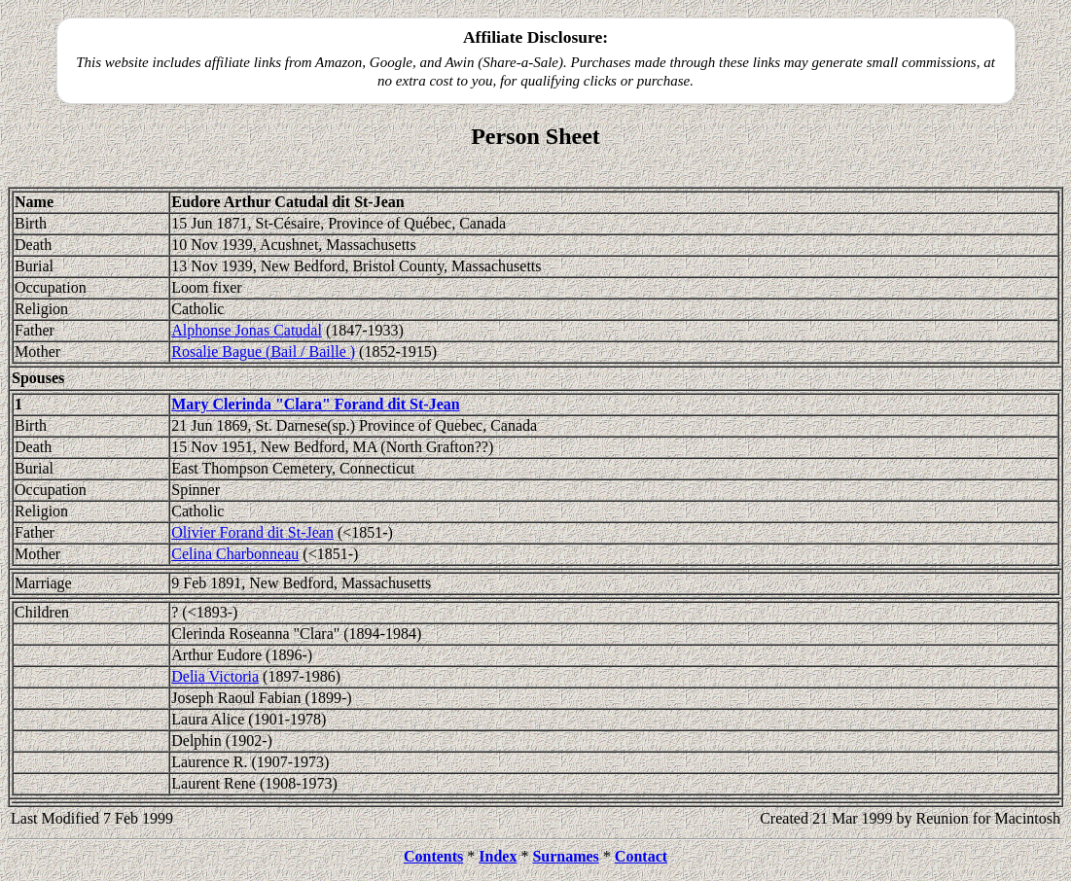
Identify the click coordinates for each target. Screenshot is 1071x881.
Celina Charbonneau (235, 554)
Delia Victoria (215, 676)
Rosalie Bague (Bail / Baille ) (263, 351)
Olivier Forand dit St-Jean (252, 532)
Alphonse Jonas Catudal (246, 330)
